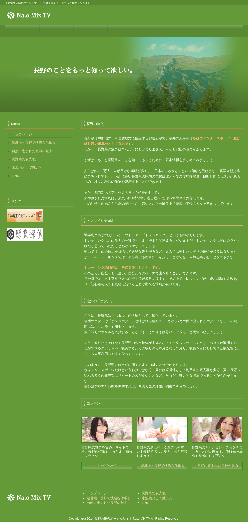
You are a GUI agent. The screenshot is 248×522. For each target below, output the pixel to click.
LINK (15, 176)
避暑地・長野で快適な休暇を (163, 466)
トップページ (107, 466)
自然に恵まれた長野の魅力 (217, 466)
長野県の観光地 (24, 159)
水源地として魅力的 (27, 167)
